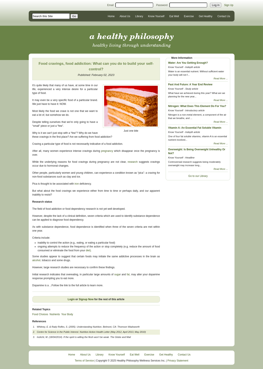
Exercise (189, 16)
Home (111, 16)
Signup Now (86, 299)
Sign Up (228, 5)
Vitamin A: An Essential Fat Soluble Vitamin (194, 127)
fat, (128, 274)
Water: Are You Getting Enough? (188, 62)
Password (162, 5)
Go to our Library (198, 176)
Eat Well (174, 16)
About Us (125, 16)
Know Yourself (156, 16)
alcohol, (36, 260)
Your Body (67, 314)
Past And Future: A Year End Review (190, 84)
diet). (89, 250)
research (133, 161)
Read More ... (220, 78)
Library (139, 16)
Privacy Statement (177, 360)
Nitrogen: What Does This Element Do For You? (197, 106)
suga (117, 274)
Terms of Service (84, 360)
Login (71, 299)
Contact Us (223, 16)
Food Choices (40, 314)
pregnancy (107, 150)
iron (76, 183)
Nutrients (55, 314)
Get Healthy (205, 16)
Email (110, 5)
